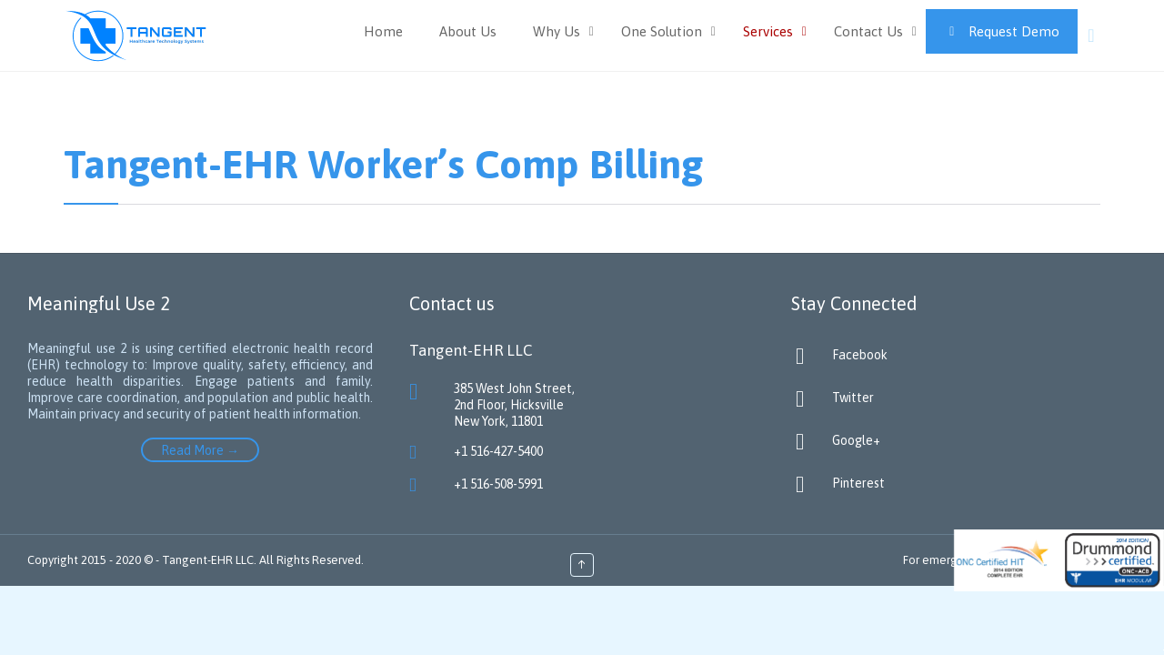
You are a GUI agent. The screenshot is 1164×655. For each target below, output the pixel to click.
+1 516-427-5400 (498, 451)
